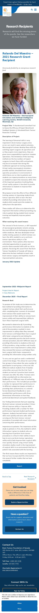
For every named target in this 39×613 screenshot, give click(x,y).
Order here (28, 4)
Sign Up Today (19, 591)
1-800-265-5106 (15, 561)
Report (19, 466)
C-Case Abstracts (8, 293)
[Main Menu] (35, 10)
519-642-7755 (14, 564)
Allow (19, 603)
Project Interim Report (10, 290)
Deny (19, 608)
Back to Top (6, 476)
